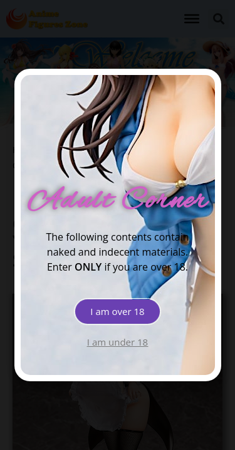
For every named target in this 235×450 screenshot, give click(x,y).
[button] (117, 311)
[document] (117, 225)
